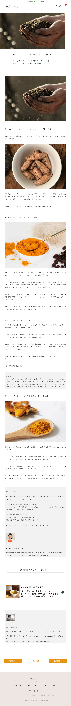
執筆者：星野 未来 (11, 627)
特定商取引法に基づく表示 (47, 696)
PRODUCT (18, 685)
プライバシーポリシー (23, 696)
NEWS (36, 685)
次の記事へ (58, 661)
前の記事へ (13, 661)
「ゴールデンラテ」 (49, 476)
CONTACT (52, 685)
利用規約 (34, 696)
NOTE (44, 685)
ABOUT (28, 685)
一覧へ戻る (35, 661)
